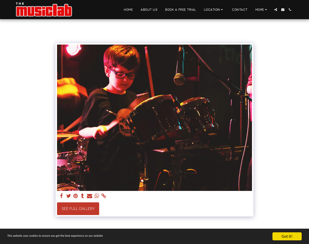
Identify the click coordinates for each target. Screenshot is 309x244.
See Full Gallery (78, 208)
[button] (214, 10)
